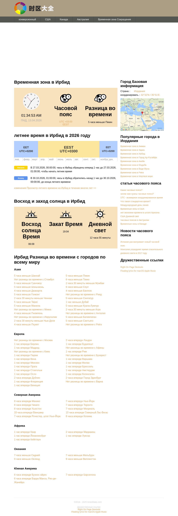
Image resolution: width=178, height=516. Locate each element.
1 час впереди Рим (76, 351)
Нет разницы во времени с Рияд (84, 294)
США (48, 19)
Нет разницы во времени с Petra (84, 324)
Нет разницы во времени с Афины (85, 348)
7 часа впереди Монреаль (80, 408)
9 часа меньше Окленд (27, 459)
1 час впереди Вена (25, 359)
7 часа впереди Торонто (79, 405)
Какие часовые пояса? (131, 190)
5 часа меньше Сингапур (79, 298)
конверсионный (27, 19)
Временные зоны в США (132, 209)
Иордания (139, 91)
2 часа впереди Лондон (79, 340)
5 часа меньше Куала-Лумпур (82, 305)
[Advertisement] (89, 50)
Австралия (83, 19)
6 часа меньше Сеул (77, 287)
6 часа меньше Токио (77, 279)
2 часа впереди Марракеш (80, 432)
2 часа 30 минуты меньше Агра (83, 309)
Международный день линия (134, 205)
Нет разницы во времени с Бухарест (86, 355)
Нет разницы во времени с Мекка (32, 309)
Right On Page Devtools (131, 267)
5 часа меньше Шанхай (27, 275)
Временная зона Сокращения (114, 19)
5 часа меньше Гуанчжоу (28, 283)
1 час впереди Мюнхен (26, 363)
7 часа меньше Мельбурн (80, 455)
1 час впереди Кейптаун (27, 439)
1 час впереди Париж (26, 355)
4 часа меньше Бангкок (79, 290)
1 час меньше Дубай (77, 302)
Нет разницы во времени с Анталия (85, 313)
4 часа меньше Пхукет (26, 324)
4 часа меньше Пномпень (28, 313)
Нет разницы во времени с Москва (33, 340)
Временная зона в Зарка (132, 150)
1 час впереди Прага (25, 366)
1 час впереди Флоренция (28, 381)
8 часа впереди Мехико (27, 401)
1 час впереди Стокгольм (28, 370)
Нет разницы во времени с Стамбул (34, 279)
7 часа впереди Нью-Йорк (80, 401)
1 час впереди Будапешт (79, 344)
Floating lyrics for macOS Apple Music (138, 271)
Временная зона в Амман (132, 146)
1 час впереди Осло (25, 374)
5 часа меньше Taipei (26, 302)
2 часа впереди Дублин (27, 378)
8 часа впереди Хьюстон (27, 408)
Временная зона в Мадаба (133, 165)
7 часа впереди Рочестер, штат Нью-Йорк (37, 416)
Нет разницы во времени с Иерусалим (35, 317)
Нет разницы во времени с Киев (32, 351)
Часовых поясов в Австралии (134, 220)
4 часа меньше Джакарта (28, 290)
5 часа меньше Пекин (78, 275)
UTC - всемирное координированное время (141, 197)
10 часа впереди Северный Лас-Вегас (87, 412)
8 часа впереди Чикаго (26, 405)
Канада (64, 19)
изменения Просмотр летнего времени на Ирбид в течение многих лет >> (55, 188)
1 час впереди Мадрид (26, 348)
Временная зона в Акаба (132, 161)
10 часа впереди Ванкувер (29, 412)
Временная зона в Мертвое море (136, 176)
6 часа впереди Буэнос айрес (30, 475)
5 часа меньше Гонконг (27, 294)
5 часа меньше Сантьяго (79, 320)
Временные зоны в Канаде (133, 224)
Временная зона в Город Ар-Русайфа (138, 157)
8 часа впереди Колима (79, 416)
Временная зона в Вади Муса (134, 169)
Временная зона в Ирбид (132, 154)
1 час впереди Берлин (26, 344)
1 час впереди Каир (25, 432)
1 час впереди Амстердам (80, 370)
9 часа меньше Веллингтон (81, 459)
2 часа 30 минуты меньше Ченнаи (33, 298)
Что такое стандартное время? (135, 201)
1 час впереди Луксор (78, 435)
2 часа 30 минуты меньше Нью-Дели (34, 320)
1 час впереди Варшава (79, 359)
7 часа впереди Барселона (81, 475)
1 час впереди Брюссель (79, 366)
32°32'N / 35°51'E (150, 95)
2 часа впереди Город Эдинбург (83, 378)
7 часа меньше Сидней (27, 455)
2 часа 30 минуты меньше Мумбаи (85, 283)
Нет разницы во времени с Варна (84, 381)
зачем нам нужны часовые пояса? (137, 194)
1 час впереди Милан (78, 363)
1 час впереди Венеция (27, 385)
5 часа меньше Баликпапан (81, 317)
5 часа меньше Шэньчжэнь (29, 287)
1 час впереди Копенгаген (80, 374)
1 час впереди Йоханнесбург (30, 435)
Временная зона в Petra (132, 172)
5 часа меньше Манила (27, 305)
